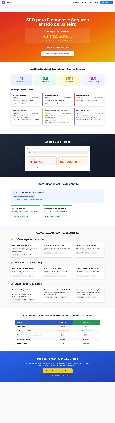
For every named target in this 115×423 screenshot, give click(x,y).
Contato (95, 2)
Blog (89, 2)
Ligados (9, 2)
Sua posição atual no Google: (35, 148)
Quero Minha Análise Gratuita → (57, 371)
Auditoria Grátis (106, 2)
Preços (84, 2)
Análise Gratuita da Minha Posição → (57, 54)
